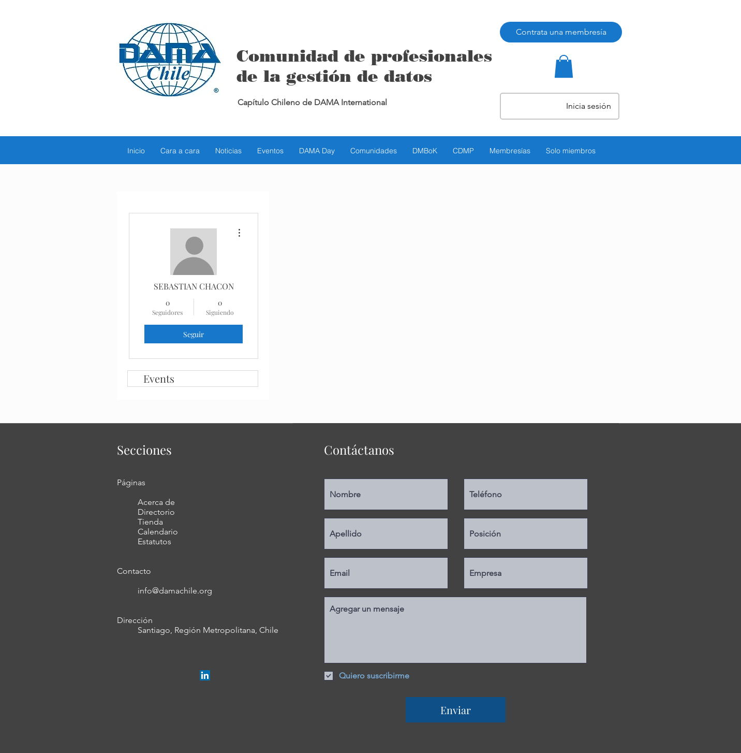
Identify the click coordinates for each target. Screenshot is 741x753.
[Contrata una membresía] (561, 32)
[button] (563, 66)
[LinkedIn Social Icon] (205, 675)
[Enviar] (456, 709)
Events (158, 378)
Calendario (158, 532)
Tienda (150, 522)
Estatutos (154, 541)
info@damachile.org (175, 591)
